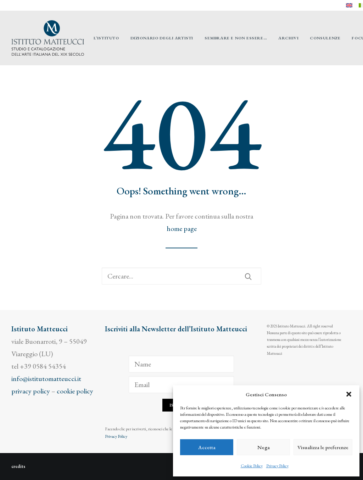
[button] (348, 394)
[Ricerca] (181, 276)
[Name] (181, 364)
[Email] (181, 384)
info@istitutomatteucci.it (46, 378)
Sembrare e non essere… (236, 38)
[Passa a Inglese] (349, 5)
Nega (263, 447)
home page (182, 228)
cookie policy (75, 391)
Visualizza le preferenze (322, 447)
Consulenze (325, 38)
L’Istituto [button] (106, 38)
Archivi (288, 38)
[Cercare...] (181, 276)
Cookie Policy (252, 466)
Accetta (207, 447)
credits (18, 466)
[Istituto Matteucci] (47, 38)
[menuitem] (349, 5)
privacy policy (30, 391)
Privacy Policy (277, 466)
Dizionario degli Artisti (161, 38)
